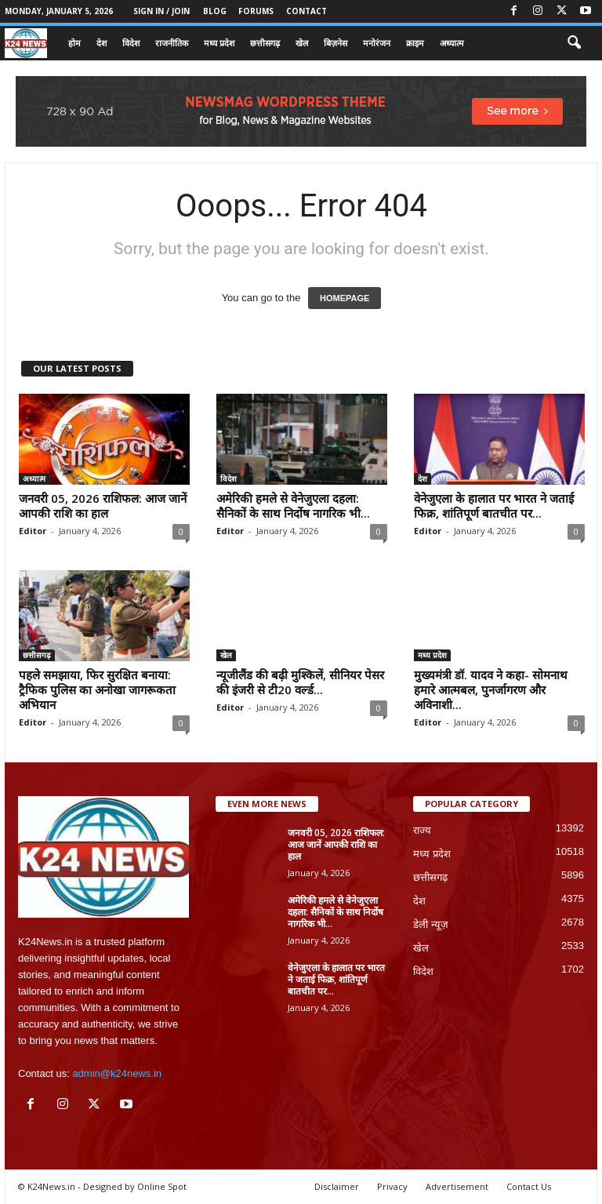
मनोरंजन (376, 43)
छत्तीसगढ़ (265, 43)
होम (74, 43)
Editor (32, 531)
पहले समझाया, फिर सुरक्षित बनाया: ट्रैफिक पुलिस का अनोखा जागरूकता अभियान (97, 689)
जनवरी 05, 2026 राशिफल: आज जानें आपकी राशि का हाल (103, 505)
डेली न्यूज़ (430, 924)
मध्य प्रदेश (219, 43)
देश (101, 43)
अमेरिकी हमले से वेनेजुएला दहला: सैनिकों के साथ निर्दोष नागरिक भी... (293, 505)
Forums (256, 10)
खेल (302, 43)
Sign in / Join (161, 10)
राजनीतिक (171, 43)
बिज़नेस (335, 43)
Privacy (392, 1186)
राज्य (422, 830)
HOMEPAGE (344, 298)
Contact (306, 10)
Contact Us (528, 1186)
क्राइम (415, 43)
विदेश (131, 43)
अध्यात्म (452, 43)
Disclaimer (336, 1186)
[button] (574, 43)
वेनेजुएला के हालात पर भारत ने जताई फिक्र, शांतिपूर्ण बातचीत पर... (494, 505)
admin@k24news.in (116, 1073)
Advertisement (457, 1186)
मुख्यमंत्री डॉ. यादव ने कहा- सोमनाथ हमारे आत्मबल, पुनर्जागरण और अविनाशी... (491, 689)
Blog (215, 10)
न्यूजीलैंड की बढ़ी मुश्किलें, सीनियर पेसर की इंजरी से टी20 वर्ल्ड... (300, 682)
